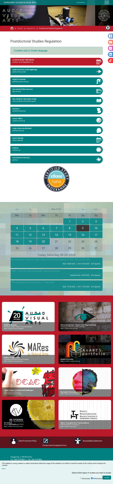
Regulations (31, 28)
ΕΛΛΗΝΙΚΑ (81, 2)
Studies (20, 28)
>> (96, 209)
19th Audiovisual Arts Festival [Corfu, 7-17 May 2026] (32, 282)
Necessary (86, 478)
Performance (97, 478)
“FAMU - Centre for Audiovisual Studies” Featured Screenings (35, 271)
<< (17, 209)
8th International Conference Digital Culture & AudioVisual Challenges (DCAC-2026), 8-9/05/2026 (50, 259)
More (4, 469)
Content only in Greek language (30, 50)
